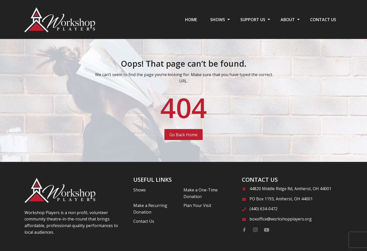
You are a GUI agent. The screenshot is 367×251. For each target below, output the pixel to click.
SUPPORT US (252, 19)
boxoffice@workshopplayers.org (281, 219)
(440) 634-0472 (264, 209)
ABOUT (288, 19)
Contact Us (143, 221)
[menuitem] (191, 19)
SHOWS (217, 19)
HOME (191, 19)
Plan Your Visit (197, 205)
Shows (139, 190)
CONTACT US (323, 19)
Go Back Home (183, 134)
